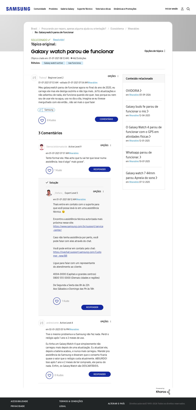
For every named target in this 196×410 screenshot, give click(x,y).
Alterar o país (116, 403)
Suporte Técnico (84, 9)
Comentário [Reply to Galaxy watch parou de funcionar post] (106, 119)
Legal (62, 406)
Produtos (53, 9)
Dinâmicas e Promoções (125, 9)
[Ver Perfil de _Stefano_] (59, 193)
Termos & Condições (71, 401)
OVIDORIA (132, 91)
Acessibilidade (19, 401)
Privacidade (18, 406)
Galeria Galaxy (67, 9)
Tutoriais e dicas (103, 9)
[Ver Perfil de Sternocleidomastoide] (56, 146)
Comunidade (40, 9)
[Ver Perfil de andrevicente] (52, 323)
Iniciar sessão (171, 8)
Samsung (49, 110)
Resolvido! (58, 39)
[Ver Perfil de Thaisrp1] (43, 77)
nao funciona (74, 63)
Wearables (92, 82)
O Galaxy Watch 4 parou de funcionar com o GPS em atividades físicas (144, 131)
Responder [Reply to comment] (100, 169)
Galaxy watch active (53, 63)
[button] (112, 76)
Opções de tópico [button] (154, 51)
